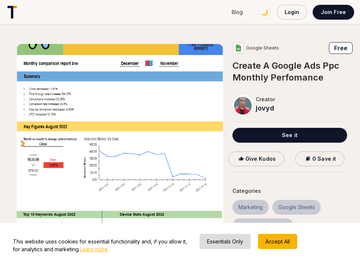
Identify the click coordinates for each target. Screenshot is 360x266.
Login (292, 12)
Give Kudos (256, 159)
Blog (237, 12)
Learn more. (94, 249)
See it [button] (290, 135)
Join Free (333, 12)
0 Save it (320, 159)
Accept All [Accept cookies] (277, 241)
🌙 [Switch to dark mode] (264, 12)
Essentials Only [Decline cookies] (225, 241)
